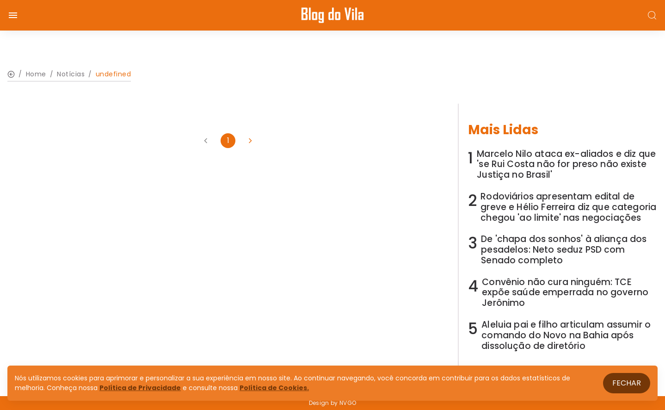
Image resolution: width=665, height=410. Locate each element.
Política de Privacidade (140, 387)
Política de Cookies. (274, 387)
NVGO (347, 403)
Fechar (626, 383)
